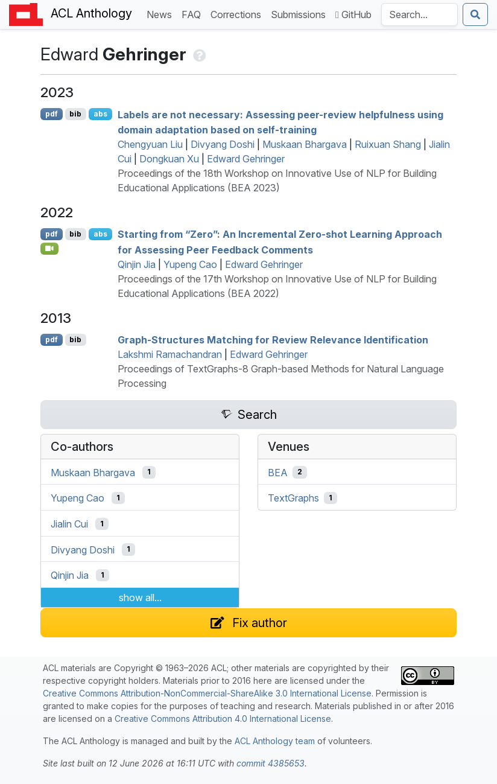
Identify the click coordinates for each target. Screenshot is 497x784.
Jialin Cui (69, 524)
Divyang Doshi (223, 144)
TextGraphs (293, 498)
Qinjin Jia (137, 264)
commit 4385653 (270, 763)
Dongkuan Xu (169, 159)
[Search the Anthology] (419, 14)
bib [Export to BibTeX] (75, 113)
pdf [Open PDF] (51, 113)
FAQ (194, 14)
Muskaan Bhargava (304, 144)
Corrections (238, 14)
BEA (278, 472)
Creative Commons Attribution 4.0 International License (223, 718)
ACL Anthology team (275, 741)
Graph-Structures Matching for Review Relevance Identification (273, 340)
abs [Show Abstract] (100, 113)
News (162, 14)
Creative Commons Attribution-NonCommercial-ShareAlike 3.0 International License (207, 693)
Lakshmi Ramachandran (170, 354)
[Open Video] (49, 249)
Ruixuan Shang (388, 144)
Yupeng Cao (190, 264)
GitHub (353, 14)
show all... (140, 597)
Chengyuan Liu (150, 144)
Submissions (301, 14)
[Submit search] (475, 14)
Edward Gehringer (246, 159)
